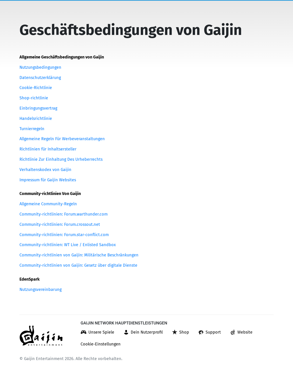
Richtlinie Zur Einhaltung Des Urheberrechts (61, 159)
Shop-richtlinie (33, 97)
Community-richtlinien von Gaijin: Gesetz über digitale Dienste (78, 265)
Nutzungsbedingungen (40, 67)
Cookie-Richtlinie (35, 87)
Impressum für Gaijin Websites (47, 179)
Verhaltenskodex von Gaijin (45, 169)
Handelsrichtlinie (35, 118)
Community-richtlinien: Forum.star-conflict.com (64, 234)
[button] (97, 332)
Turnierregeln (31, 128)
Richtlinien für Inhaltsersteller (47, 149)
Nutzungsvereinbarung (40, 289)
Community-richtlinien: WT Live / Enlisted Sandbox (67, 244)
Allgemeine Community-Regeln (48, 203)
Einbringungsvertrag (38, 108)
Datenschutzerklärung (40, 77)
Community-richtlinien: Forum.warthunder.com (63, 214)
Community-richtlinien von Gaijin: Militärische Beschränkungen (78, 255)
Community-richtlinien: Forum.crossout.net (59, 224)
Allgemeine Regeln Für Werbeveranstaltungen (62, 138)
